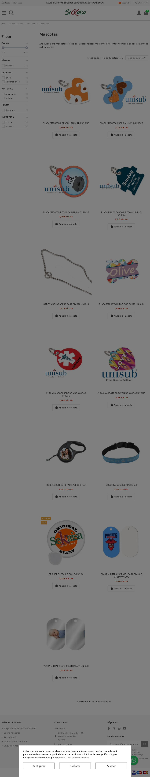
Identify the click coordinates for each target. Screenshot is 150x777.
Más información (80, 757)
